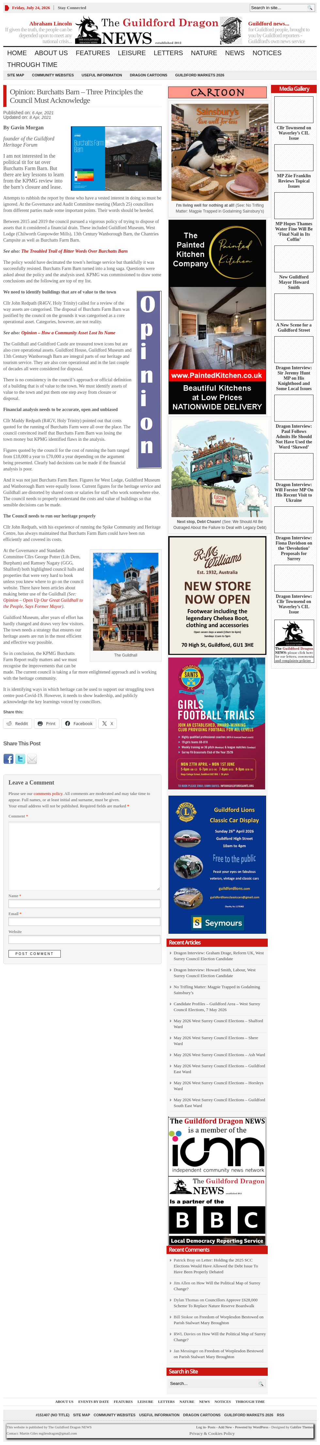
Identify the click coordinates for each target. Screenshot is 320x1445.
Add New (225, 1427)
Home (17, 52)
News (235, 52)
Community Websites (53, 75)
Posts (211, 1427)
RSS (280, 1415)
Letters (168, 52)
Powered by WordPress (251, 1427)
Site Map (15, 75)
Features (93, 52)
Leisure (132, 52)
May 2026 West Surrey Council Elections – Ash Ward (219, 1054)
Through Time (32, 64)
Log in (201, 1427)
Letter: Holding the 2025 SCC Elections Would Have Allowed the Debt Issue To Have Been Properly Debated (216, 1266)
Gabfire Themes (301, 1427)
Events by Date (93, 1402)
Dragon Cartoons (149, 75)
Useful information (102, 75)
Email (15, 914)
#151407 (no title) (52, 1415)
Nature (204, 52)
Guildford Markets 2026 (199, 75)
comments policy (48, 793)
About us (51, 52)
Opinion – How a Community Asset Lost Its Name (68, 332)
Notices (266, 52)
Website (15, 931)
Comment (18, 816)
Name (14, 896)
